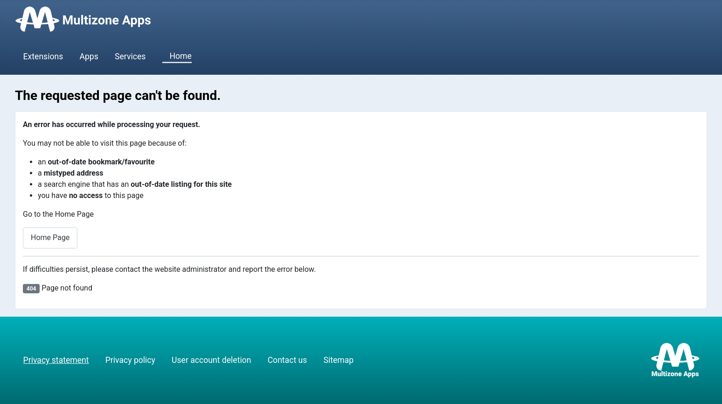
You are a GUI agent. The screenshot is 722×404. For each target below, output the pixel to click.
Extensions (43, 56)
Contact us (287, 360)
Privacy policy (130, 360)
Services (130, 56)
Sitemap (338, 360)
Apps (89, 56)
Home (177, 56)
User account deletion (211, 360)
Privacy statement (56, 360)
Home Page (50, 237)
